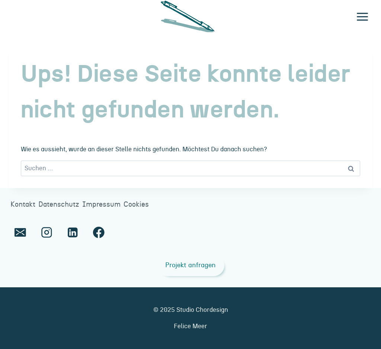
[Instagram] (46, 232)
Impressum (101, 204)
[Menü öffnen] (362, 16)
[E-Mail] (20, 232)
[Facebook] (98, 232)
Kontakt (22, 204)
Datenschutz (58, 204)
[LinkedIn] (72, 232)
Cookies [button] (136, 204)
